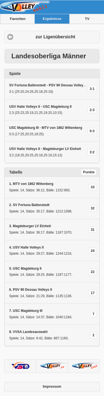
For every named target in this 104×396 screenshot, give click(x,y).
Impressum (52, 387)
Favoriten (18, 19)
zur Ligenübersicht (55, 36)
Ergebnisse (52, 19)
